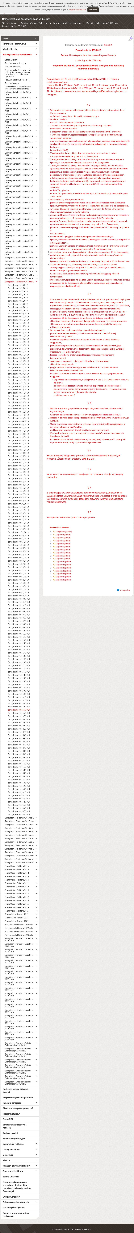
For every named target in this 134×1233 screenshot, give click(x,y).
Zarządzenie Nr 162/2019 (19, 792)
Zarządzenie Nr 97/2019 (18, 586)
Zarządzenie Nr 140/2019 (19, 722)
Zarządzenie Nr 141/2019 (19, 725)
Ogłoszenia (8, 1151)
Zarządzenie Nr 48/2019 (18, 431)
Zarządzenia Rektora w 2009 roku (19, 845)
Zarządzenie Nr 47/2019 (18, 427)
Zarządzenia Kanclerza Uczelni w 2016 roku (19, 991)
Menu (5, 35)
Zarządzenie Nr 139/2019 (19, 719)
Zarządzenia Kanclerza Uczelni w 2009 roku (19, 1030)
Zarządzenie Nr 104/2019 (19, 608)
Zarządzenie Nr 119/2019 (19, 656)
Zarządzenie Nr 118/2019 (19, 653)
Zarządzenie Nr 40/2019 (18, 405)
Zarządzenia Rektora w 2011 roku (19, 839)
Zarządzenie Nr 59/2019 (18, 466)
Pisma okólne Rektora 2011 (16, 914)
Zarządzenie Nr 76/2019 (18, 519)
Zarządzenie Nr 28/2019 (18, 367)
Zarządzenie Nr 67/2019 (18, 491)
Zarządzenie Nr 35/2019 (18, 389)
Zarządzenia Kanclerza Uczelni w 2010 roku (19, 1024)
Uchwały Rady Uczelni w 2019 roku (18, 128)
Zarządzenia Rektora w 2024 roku (19, 261)
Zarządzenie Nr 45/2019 (18, 421)
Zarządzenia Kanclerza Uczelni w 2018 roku (19, 980)
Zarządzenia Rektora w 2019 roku (102, 23)
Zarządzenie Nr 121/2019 (19, 662)
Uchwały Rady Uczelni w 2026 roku (18, 90)
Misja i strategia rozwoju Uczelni (18, 1094)
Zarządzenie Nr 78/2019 (18, 526)
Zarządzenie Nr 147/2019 (19, 745)
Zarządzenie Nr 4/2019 (18, 291)
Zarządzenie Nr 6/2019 (18, 297)
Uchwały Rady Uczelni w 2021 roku (18, 117)
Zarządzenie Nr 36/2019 (18, 393)
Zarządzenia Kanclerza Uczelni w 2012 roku (19, 1013)
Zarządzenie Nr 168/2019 (19, 811)
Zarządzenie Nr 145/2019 (19, 738)
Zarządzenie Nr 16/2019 (18, 329)
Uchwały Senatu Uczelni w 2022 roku (19, 156)
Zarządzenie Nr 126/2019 (19, 678)
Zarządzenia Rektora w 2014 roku (19, 828)
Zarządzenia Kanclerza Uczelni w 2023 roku (19, 953)
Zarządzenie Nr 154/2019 (19, 767)
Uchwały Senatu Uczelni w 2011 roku (19, 217)
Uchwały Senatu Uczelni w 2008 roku (19, 233)
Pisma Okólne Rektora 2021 (17, 880)
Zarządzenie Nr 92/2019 (18, 570)
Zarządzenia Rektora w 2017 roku (19, 818)
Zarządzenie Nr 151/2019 (19, 757)
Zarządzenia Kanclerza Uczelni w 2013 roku (19, 1008)
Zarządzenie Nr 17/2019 (18, 332)
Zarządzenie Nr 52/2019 (18, 443)
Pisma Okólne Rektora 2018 (17, 890)
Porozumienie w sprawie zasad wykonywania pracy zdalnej (18, 84)
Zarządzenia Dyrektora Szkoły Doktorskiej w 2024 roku (18, 1052)
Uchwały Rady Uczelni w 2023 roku (18, 106)
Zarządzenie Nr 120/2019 (19, 659)
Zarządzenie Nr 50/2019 (18, 437)
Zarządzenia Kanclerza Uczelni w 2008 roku (19, 1035)
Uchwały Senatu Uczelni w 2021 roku (19, 161)
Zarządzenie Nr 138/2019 (19, 716)
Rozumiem (93, 9)
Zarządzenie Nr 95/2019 (18, 580)
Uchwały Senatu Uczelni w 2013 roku (19, 206)
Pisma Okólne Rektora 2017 (17, 894)
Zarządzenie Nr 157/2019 (19, 776)
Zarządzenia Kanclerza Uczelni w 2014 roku (19, 1002)
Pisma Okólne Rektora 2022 (17, 876)
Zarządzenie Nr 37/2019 (18, 396)
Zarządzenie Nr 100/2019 (19, 596)
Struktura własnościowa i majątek (14, 1123)
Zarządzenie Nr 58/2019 (18, 462)
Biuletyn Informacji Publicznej (34, 23)
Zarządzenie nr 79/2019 (18, 529)
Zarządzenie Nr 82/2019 (18, 538)
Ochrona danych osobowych (16, 1199)
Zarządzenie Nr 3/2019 (18, 288)
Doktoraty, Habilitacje (13, 1168)
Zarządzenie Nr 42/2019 (18, 412)
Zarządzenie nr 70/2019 (18, 500)
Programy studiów (11, 1110)
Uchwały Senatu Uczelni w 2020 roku (19, 167)
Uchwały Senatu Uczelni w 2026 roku (19, 134)
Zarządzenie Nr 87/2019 (18, 554)
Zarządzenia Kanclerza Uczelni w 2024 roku (19, 947)
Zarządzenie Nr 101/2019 (19, 599)
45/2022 (108, 42)
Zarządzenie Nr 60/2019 (18, 469)
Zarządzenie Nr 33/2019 (18, 383)
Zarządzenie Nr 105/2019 (19, 611)
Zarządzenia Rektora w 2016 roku (19, 821)
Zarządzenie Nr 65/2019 (18, 485)
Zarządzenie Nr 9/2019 (18, 307)
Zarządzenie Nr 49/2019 (18, 434)
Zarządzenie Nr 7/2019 (18, 301)
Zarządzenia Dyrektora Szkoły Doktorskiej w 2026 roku (18, 1041)
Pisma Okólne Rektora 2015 (17, 901)
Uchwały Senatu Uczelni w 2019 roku (19, 173)
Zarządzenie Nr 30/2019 (18, 374)
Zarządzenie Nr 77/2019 (18, 523)
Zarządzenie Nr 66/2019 (18, 488)
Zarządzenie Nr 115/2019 (19, 643)
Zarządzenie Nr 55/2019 (18, 453)
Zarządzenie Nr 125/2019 (19, 675)
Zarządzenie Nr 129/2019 (19, 687)
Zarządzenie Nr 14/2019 (18, 323)
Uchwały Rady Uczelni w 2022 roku (18, 112)
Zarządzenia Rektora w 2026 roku (19, 254)
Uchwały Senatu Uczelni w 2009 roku (19, 228)
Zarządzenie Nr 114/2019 (19, 640)
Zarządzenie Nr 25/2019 (18, 358)
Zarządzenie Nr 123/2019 (19, 668)
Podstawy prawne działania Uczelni (15, 1087)
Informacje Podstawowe (14, 40)
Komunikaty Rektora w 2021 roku (19, 928)
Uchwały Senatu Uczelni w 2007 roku (19, 239)
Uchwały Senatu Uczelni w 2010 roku (19, 222)
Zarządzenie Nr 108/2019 (19, 621)
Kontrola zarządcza (12, 1099)
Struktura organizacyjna (14, 1135)
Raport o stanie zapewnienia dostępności (16, 1211)
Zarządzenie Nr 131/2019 (19, 694)
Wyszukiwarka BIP (11, 1193)
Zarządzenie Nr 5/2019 (18, 294)
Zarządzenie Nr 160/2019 (19, 786)
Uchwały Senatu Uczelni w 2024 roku (19, 145)
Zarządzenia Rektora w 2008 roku (19, 849)
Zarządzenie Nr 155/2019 (19, 770)
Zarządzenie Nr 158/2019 (19, 779)
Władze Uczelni (10, 46)
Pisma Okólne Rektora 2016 (17, 897)
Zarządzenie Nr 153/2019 (19, 764)
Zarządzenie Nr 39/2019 (18, 402)
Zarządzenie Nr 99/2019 (18, 592)
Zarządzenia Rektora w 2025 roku (19, 258)
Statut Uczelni (11, 56)
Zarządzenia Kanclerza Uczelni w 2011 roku (19, 1019)
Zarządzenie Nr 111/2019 (19, 630)
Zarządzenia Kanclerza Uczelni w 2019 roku (19, 975)
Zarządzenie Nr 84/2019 (18, 545)
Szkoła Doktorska (11, 1173)
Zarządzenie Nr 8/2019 (18, 304)
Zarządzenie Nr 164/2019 (19, 798)
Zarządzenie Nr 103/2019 (19, 605)
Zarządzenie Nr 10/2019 (18, 310)
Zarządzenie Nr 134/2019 (19, 703)
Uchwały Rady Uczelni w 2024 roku (18, 101)
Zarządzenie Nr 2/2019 (18, 285)
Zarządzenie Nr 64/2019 (18, 481)
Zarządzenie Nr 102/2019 (19, 602)
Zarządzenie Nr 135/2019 (14, 26)
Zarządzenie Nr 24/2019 (18, 355)
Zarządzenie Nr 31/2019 (18, 377)
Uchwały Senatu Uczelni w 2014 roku (19, 200)
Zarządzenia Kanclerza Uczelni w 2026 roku (19, 936)
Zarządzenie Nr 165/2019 (19, 802)
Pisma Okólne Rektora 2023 (17, 873)
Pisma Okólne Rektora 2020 (17, 883)
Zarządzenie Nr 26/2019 (18, 361)
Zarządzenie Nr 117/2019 (19, 649)
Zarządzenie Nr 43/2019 (18, 415)
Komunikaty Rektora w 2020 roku (19, 932)
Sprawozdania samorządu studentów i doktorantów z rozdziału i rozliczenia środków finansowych (17, 1184)
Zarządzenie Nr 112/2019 (19, 634)
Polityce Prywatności (77, 9)
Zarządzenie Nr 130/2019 (19, 691)
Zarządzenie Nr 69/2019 (18, 497)
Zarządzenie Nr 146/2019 (19, 741)
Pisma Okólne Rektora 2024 (17, 870)
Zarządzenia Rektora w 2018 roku (19, 814)
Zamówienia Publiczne (13, 1141)
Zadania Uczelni (10, 1130)
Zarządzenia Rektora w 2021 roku (19, 271)
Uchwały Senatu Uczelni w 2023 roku (19, 150)
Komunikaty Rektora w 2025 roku (19, 921)
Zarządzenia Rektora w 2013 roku (19, 832)
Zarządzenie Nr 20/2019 (18, 342)
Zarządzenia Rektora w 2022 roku (19, 268)
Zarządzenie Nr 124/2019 (19, 672)
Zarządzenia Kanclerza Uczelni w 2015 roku (19, 997)
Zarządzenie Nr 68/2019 (18, 494)
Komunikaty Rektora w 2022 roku (19, 925)
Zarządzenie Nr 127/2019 (19, 681)
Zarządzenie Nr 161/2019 (19, 789)
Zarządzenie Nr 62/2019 (18, 475)
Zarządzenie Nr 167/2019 (19, 808)
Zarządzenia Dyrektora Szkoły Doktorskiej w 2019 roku (18, 1079)
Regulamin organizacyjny (15, 60)
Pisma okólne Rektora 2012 (16, 911)
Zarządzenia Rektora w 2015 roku (19, 825)
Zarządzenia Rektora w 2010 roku (19, 842)
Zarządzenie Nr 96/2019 (18, 583)
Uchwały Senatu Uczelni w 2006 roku (19, 244)
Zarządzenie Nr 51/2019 (18, 440)
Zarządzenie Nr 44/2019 (18, 418)
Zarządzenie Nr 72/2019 (18, 507)
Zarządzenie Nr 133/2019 (19, 700)
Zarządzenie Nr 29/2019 (18, 370)
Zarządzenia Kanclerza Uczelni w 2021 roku (19, 964)
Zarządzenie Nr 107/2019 (19, 618)
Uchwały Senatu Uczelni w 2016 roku (19, 189)
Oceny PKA (8, 1116)
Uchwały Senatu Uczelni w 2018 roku (19, 178)
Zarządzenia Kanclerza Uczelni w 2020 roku (19, 969)
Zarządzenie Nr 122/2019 (19, 665)
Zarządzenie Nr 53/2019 (18, 447)
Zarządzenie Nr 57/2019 (18, 459)
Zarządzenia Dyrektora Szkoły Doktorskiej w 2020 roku (18, 1074)
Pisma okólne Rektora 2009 (16, 918)
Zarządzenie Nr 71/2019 (18, 504)
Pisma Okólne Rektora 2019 (17, 887)
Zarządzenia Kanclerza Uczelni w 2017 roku (19, 986)
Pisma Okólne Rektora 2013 (17, 907)
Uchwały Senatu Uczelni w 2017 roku (19, 184)
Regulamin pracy (12, 80)
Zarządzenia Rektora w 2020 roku (19, 275)
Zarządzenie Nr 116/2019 (19, 646)
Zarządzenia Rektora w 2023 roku (19, 265)
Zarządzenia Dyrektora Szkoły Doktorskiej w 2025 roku (18, 1046)
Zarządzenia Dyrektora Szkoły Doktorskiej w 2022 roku (18, 1063)
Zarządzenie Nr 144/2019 (19, 735)
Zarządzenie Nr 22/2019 (18, 348)
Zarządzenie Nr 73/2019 (18, 510)
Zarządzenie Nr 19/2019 (18, 339)
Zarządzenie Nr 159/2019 (19, 783)
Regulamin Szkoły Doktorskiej (17, 76)
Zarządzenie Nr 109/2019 (19, 624)
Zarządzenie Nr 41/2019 (18, 408)
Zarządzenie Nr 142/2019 (19, 729)
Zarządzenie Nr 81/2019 (18, 535)
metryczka (125, 587)
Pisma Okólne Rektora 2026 (17, 863)
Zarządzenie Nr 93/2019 (18, 573)
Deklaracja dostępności (13, 1204)
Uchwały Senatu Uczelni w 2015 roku (19, 195)
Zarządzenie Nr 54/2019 (18, 450)
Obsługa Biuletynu (11, 1146)
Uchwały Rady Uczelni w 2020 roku (18, 123)
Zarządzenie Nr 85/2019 (18, 548)
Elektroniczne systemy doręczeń (18, 1105)
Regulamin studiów (13, 63)
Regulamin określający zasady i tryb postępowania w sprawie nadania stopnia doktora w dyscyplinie (18, 70)
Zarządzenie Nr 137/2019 (19, 713)
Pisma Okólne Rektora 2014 (17, 904)
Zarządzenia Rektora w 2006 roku (19, 856)
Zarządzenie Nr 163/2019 (19, 795)
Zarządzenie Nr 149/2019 (19, 751)
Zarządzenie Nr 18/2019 (18, 336)
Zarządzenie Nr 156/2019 (19, 773)
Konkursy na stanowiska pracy (16, 1162)
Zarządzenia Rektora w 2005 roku (19, 859)
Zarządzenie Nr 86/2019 (18, 551)
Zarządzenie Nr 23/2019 (18, 351)
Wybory (6, 1157)
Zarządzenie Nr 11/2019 (18, 313)
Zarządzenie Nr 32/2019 (18, 380)
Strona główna (9, 23)
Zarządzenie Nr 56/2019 (18, 456)
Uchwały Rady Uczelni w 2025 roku (18, 95)
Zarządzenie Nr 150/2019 (19, 754)
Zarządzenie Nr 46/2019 (18, 424)
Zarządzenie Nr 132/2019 (19, 697)
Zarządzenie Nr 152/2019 (19, 760)
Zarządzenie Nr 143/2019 (19, 732)
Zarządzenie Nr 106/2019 (19, 615)
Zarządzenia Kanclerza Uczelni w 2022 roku (19, 958)
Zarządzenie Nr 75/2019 (18, 516)
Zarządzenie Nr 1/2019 (18, 282)
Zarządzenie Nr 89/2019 (18, 561)
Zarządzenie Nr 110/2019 (19, 627)
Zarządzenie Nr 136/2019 (19, 710)
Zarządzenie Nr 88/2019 (18, 557)
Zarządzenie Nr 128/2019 (19, 684)
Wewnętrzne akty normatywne (67, 23)
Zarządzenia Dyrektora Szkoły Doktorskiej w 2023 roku (18, 1057)
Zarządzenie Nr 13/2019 (18, 320)
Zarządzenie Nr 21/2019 (18, 345)
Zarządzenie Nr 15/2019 (18, 326)
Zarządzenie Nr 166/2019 (19, 805)
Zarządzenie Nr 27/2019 (18, 364)
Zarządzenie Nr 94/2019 (18, 576)
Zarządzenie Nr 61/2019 (18, 472)
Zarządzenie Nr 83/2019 (18, 542)
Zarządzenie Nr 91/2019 (18, 567)
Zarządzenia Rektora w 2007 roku (19, 852)
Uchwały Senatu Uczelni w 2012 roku (19, 211)
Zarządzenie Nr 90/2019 (18, 564)
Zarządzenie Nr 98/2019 (18, 589)
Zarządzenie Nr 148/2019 (19, 748)
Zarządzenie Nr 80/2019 (18, 532)
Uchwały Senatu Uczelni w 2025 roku (19, 139)
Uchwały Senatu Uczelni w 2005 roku (19, 250)
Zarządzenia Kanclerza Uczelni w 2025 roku (19, 942)
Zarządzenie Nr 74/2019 (18, 513)
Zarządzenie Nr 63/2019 (18, 478)
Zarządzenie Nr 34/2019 (18, 386)
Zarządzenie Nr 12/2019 (18, 317)
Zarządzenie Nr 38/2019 (18, 399)
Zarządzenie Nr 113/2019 (19, 637)
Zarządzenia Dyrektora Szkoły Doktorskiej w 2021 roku (18, 1068)
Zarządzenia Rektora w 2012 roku (19, 835)
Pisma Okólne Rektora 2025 (17, 866)
